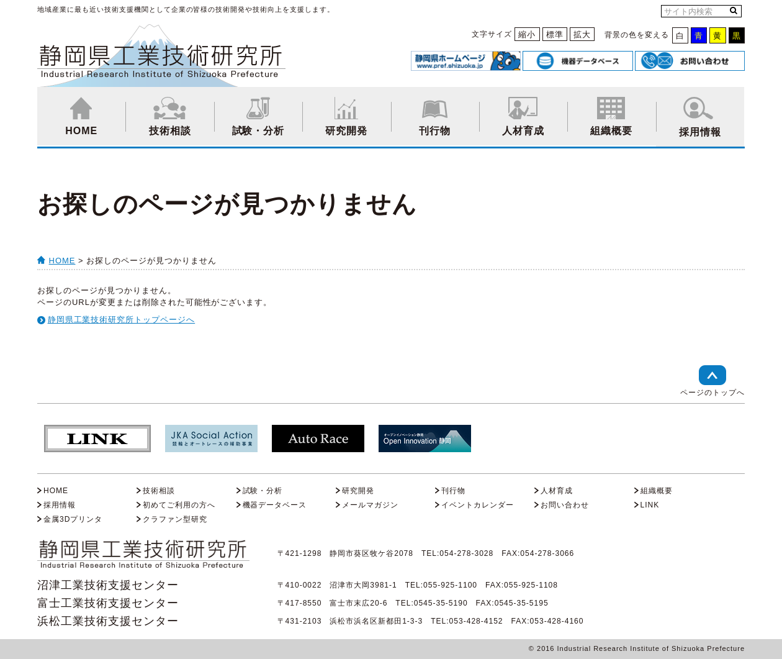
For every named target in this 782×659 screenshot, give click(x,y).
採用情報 (700, 117)
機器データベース (275, 505)
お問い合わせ (565, 505)
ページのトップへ (712, 381)
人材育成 (523, 116)
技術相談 (169, 116)
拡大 (582, 34)
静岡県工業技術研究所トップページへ (122, 319)
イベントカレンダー (477, 505)
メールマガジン (370, 505)
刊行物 (435, 116)
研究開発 (346, 116)
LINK (650, 505)
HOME (81, 116)
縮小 (527, 34)
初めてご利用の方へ (179, 505)
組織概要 (611, 116)
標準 (555, 34)
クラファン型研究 (175, 519)
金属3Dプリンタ (72, 519)
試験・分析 (258, 116)
